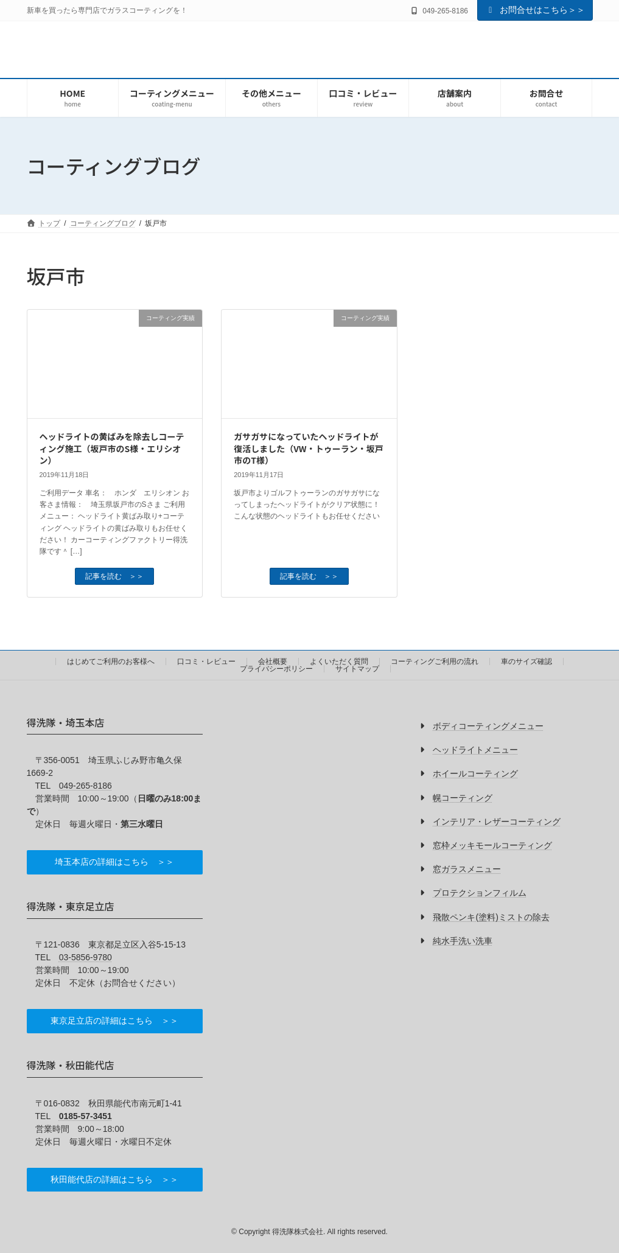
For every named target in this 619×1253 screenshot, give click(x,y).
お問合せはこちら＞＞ (535, 10)
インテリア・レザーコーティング (497, 821)
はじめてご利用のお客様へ (111, 661)
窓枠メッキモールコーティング (492, 845)
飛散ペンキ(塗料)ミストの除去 (491, 917)
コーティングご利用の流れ (434, 661)
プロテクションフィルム (479, 893)
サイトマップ (357, 669)
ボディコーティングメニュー (488, 726)
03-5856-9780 (85, 957)
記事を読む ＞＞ (114, 576)
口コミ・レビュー (206, 661)
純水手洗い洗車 (462, 941)
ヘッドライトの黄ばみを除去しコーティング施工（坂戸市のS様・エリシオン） (112, 448)
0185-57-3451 (85, 1116)
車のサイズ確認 (526, 661)
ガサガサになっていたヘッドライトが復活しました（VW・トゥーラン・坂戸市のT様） (308, 448)
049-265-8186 (85, 786)
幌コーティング (462, 798)
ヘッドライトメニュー (475, 750)
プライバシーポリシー (276, 669)
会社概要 (272, 661)
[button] (115, 862)
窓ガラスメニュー (467, 869)
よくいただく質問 (339, 661)
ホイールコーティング (475, 774)
